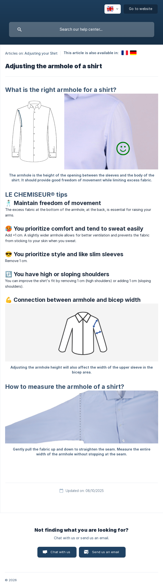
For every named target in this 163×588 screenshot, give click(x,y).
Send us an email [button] (105, 552)
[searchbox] (81, 29)
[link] (124, 52)
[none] (112, 9)
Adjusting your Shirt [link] (41, 53)
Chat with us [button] (60, 552)
